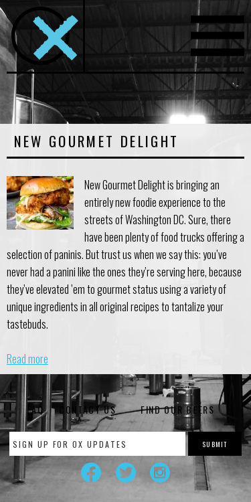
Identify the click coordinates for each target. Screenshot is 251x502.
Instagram (160, 473)
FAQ (35, 409)
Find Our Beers (178, 409)
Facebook (91, 473)
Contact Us (87, 409)
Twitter (126, 473)
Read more (27, 359)
